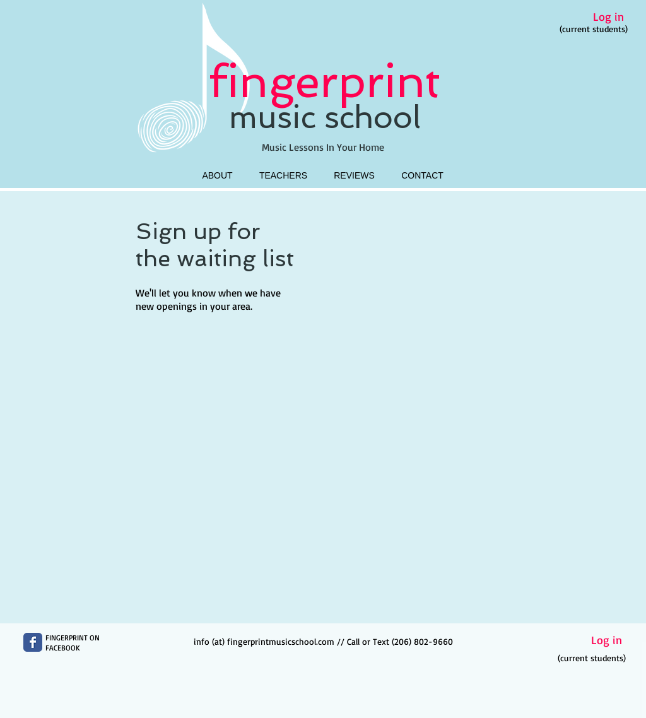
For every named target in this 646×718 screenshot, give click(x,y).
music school (325, 117)
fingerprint (324, 81)
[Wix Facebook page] (32, 642)
